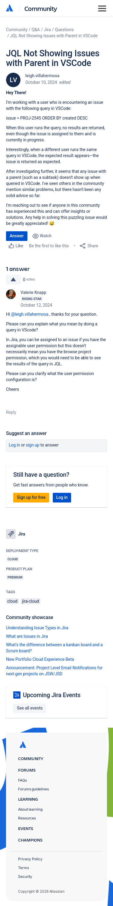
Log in (14, 445)
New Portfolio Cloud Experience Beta (40, 659)
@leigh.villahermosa (30, 314)
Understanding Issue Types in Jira (37, 627)
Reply (11, 412)
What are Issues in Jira (27, 636)
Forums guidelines (33, 789)
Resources (27, 818)
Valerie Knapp (33, 292)
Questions (64, 29)
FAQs (22, 780)
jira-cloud (30, 601)
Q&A (36, 29)
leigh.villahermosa (42, 75)
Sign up (32, 445)
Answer (17, 235)
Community (40, 8)
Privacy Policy (30, 859)
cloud (12, 601)
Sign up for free (31, 497)
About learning (30, 809)
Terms (23, 867)
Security (25, 876)
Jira (47, 29)
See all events (29, 708)
